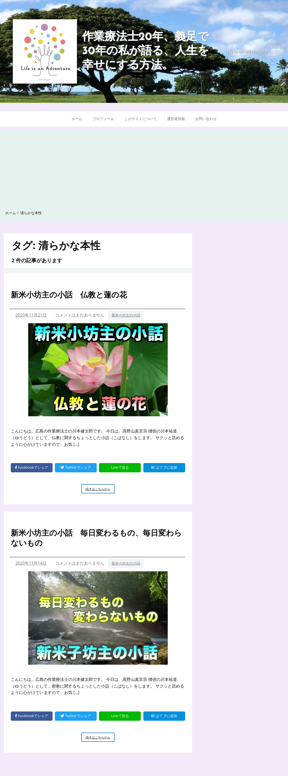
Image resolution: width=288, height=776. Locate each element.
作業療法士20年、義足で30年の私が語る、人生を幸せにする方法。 (145, 51)
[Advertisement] (144, 166)
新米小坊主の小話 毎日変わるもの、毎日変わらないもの (96, 537)
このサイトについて (140, 118)
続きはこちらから (100, 489)
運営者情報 (176, 118)
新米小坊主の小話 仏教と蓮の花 (69, 294)
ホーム (77, 118)
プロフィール (103, 118)
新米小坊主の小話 (126, 315)
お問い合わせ (206, 118)
